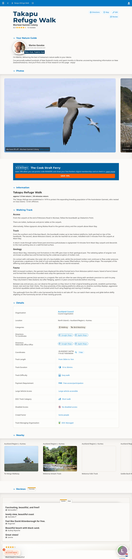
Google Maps (65, 333)
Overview (32, 487)
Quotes (23, 499)
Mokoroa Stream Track (52, 472)
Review (114, 17)
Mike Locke (44, 151)
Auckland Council (66, 310)
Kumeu (23, 442)
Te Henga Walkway (11, 472)
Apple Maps (81, 333)
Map (106, 12)
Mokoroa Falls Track (90, 472)
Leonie (86, 510)
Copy (81, 350)
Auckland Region (11, 442)
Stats (28, 499)
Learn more (70, 174)
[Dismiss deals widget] (4, 549)
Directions (95, 12)
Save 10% (109, 171)
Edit (115, 12)
